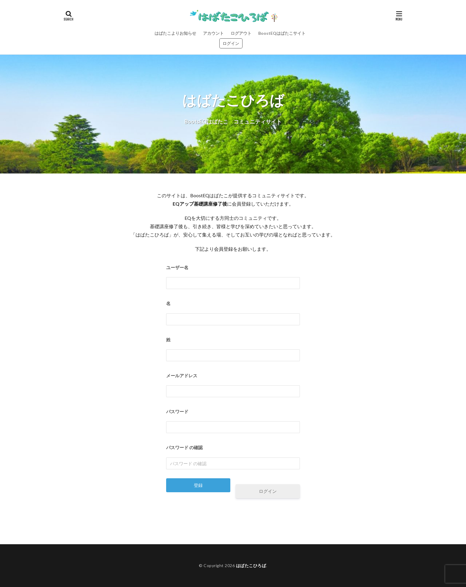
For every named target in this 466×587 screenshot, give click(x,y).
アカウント (213, 33)
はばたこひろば (251, 565)
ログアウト (241, 33)
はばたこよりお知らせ (175, 33)
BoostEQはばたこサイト (282, 33)
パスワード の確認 (184, 447)
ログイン (231, 43)
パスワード (177, 411)
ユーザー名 (177, 267)
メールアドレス (181, 375)
